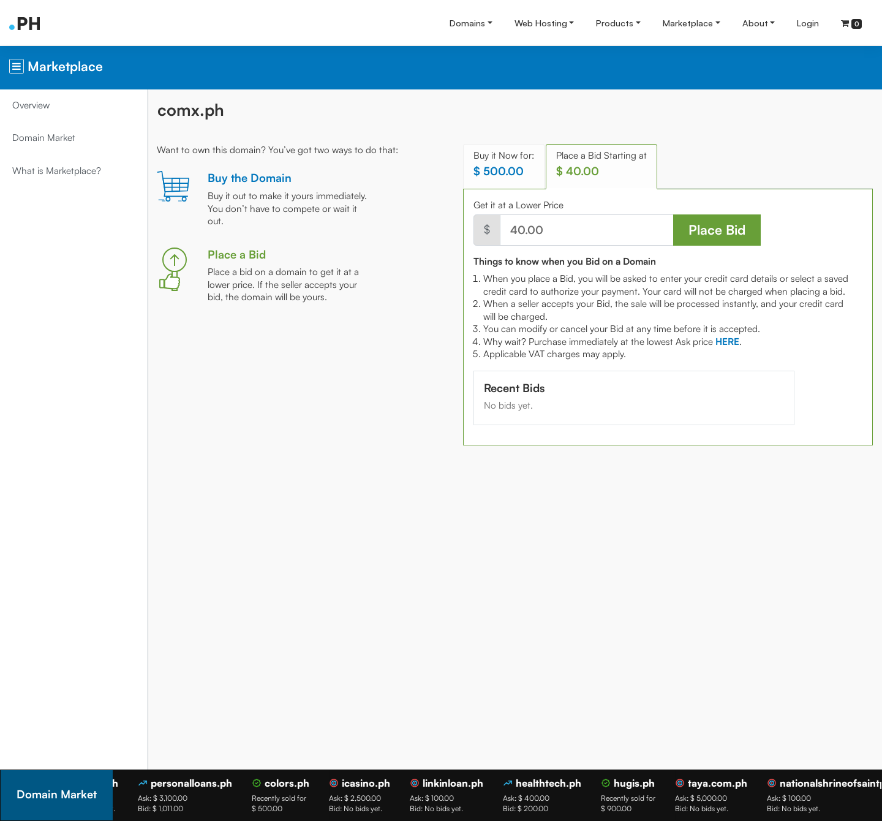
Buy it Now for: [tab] (503, 163)
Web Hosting (540, 22)
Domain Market (43, 137)
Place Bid (716, 229)
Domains (467, 22)
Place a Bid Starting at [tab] (601, 163)
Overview (31, 105)
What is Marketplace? (56, 170)
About (755, 22)
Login (808, 22)
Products (614, 22)
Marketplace (688, 22)
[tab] (727, 341)
